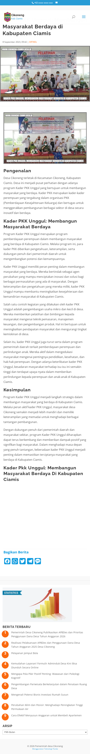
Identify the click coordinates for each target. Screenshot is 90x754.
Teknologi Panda (51, 749)
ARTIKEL (33, 41)
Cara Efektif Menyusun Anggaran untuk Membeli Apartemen (46, 715)
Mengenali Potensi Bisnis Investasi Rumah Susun (39, 694)
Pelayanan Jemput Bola (24, 653)
